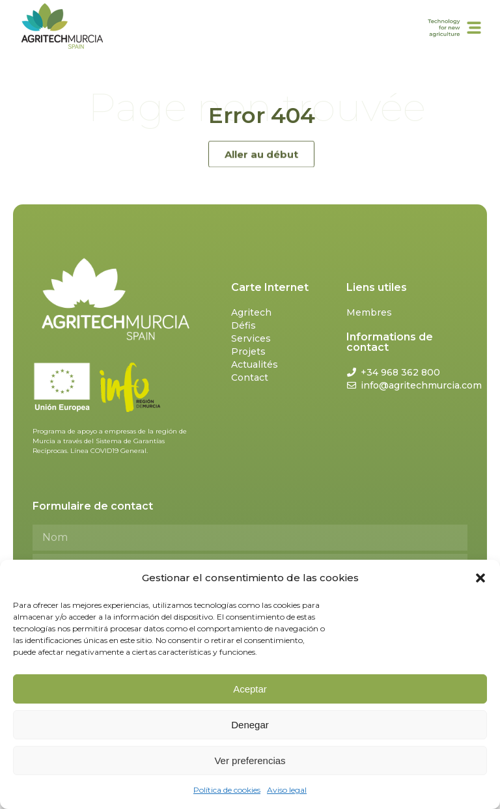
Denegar (250, 724)
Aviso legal (287, 790)
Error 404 (261, 115)
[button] (480, 577)
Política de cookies (226, 790)
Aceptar (250, 688)
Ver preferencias (249, 760)
